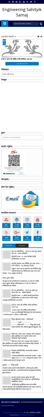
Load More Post (22, 64)
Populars (9, 245)
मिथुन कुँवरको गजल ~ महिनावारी (22, 319)
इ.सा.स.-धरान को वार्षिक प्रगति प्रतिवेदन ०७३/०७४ (16, 59)
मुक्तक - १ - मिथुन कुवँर (10, 365)
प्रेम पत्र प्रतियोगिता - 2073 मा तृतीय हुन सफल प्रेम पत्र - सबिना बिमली (25, 291)
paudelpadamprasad (26, 415)
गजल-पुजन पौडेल (8, 278)
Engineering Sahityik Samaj (13, 412)
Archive (22, 245)
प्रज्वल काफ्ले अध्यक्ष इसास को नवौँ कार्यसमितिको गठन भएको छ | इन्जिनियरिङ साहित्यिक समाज (26, 379)
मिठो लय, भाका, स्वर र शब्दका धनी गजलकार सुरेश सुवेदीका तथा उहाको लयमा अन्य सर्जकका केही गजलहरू (26, 336)
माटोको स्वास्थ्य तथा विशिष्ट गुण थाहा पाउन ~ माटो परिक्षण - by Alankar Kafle (26, 264)
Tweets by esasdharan (11, 137)
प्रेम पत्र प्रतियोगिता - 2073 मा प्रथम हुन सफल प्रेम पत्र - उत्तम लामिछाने (26, 252)
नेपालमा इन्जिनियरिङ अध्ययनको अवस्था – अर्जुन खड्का (25, 351)
